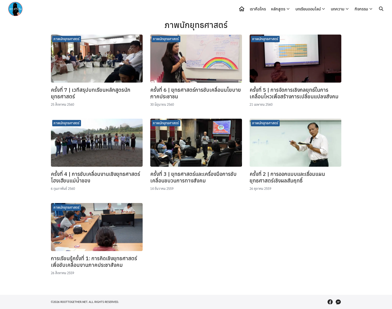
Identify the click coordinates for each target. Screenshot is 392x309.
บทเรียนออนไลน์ (308, 8)
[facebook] (330, 302)
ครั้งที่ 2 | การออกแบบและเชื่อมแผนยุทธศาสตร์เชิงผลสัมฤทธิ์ (287, 177)
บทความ (337, 8)
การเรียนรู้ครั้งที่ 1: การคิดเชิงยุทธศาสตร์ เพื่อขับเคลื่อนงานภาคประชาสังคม (94, 261)
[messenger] (338, 302)
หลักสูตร (278, 8)
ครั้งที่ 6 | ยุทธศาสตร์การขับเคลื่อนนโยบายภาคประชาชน (195, 93)
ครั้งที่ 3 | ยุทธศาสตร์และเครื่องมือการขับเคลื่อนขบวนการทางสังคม (193, 177)
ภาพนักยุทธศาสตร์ (66, 39)
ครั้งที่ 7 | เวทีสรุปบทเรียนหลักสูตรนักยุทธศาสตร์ (90, 93)
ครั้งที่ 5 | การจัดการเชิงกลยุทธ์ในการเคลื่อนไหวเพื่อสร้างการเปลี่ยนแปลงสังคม (294, 93)
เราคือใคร (258, 8)
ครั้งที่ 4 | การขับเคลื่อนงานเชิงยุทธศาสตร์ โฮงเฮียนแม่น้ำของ (95, 177)
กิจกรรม (361, 8)
